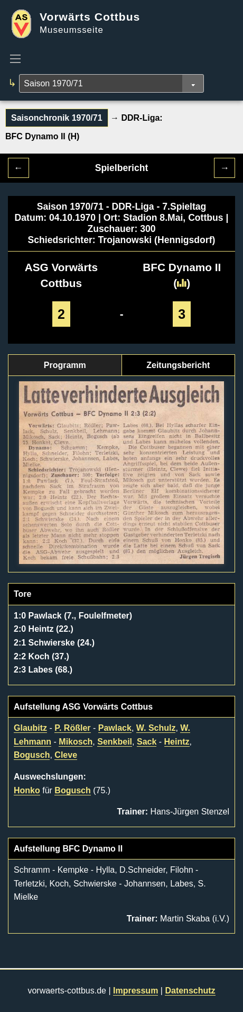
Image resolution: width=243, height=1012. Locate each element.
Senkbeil (114, 741)
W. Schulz (156, 727)
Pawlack (115, 727)
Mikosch (75, 741)
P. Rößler (72, 727)
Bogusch (32, 754)
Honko (27, 790)
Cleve (65, 754)
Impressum (135, 990)
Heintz (177, 741)
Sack (146, 741)
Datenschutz (190, 990)
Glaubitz (30, 727)
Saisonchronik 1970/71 (56, 117)
